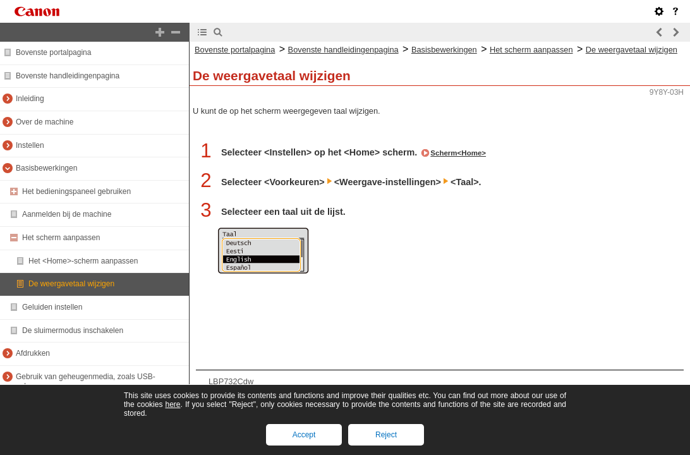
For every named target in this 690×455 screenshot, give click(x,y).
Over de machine (44, 122)
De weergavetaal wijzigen (71, 283)
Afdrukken (33, 353)
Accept (304, 434)
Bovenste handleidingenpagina (67, 75)
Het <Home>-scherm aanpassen (83, 261)
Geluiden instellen (52, 307)
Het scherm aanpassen (61, 237)
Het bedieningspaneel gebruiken (76, 191)
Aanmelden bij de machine (66, 214)
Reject (386, 434)
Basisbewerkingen (46, 168)
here (172, 404)
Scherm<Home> (458, 153)
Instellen (30, 145)
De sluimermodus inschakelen (72, 330)
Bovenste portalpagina (53, 52)
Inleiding (30, 98)
